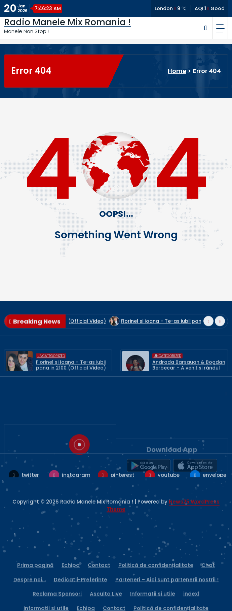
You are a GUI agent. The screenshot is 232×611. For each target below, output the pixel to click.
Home (177, 71)
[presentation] (208, 335)
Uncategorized (51, 369)
